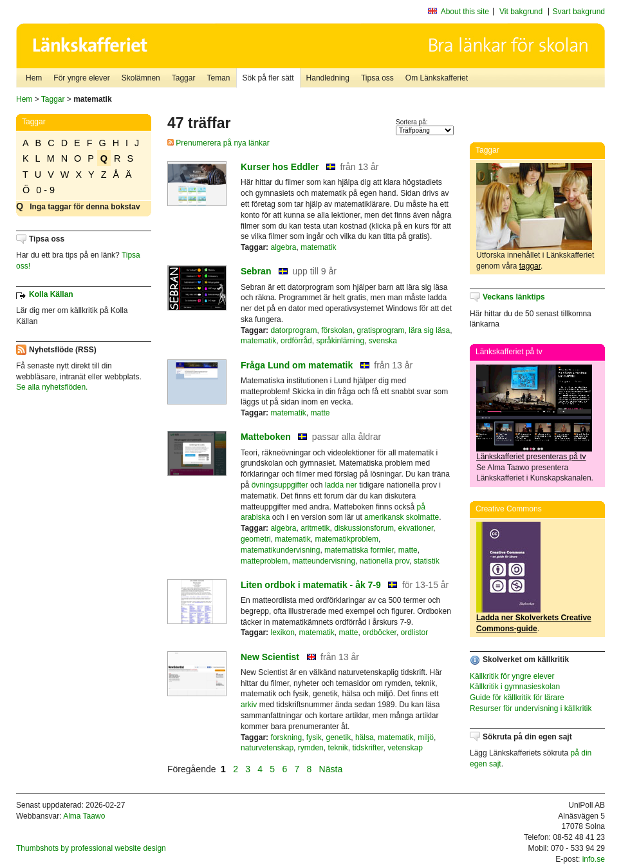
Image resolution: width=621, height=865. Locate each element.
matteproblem (264, 561)
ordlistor (415, 632)
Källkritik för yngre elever (512, 676)
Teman (218, 77)
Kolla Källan (51, 294)
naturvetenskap (267, 747)
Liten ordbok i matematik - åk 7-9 (311, 585)
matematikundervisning (280, 550)
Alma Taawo (84, 816)
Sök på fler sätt (268, 77)
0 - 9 (45, 190)
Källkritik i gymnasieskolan (515, 686)
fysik (314, 737)
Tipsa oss (377, 77)
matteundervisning (323, 561)
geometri (256, 539)
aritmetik (315, 528)
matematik (318, 247)
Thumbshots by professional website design (91, 848)
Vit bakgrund (520, 11)
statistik (427, 561)
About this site (465, 11)
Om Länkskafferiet (436, 77)
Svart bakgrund (579, 11)
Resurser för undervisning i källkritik (530, 708)
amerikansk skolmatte (401, 517)
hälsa (364, 737)
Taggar (184, 77)
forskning (286, 737)
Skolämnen (141, 77)
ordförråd (296, 340)
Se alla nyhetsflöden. (52, 387)
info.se (593, 859)
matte (320, 412)
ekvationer (416, 528)
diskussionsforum (364, 528)
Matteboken (266, 437)
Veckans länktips (514, 296)
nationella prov (384, 561)
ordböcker (379, 632)
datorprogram (293, 330)
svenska (383, 340)
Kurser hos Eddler (280, 167)
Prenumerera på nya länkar (218, 142)
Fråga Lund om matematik (297, 365)
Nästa (332, 769)
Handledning (327, 77)
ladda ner (341, 485)
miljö (426, 737)
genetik (338, 737)
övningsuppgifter (280, 485)
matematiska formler (359, 550)
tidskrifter (367, 747)
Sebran (256, 271)
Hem (34, 77)
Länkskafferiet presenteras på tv (531, 456)
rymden (311, 747)
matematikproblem (346, 539)
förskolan (337, 330)
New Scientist (270, 657)
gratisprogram (381, 330)
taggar (530, 266)
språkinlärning (340, 340)
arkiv (249, 704)
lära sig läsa (429, 330)
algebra (283, 247)
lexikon (282, 632)
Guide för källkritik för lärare (517, 697)
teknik (338, 747)
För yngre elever (81, 77)
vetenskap (405, 747)
